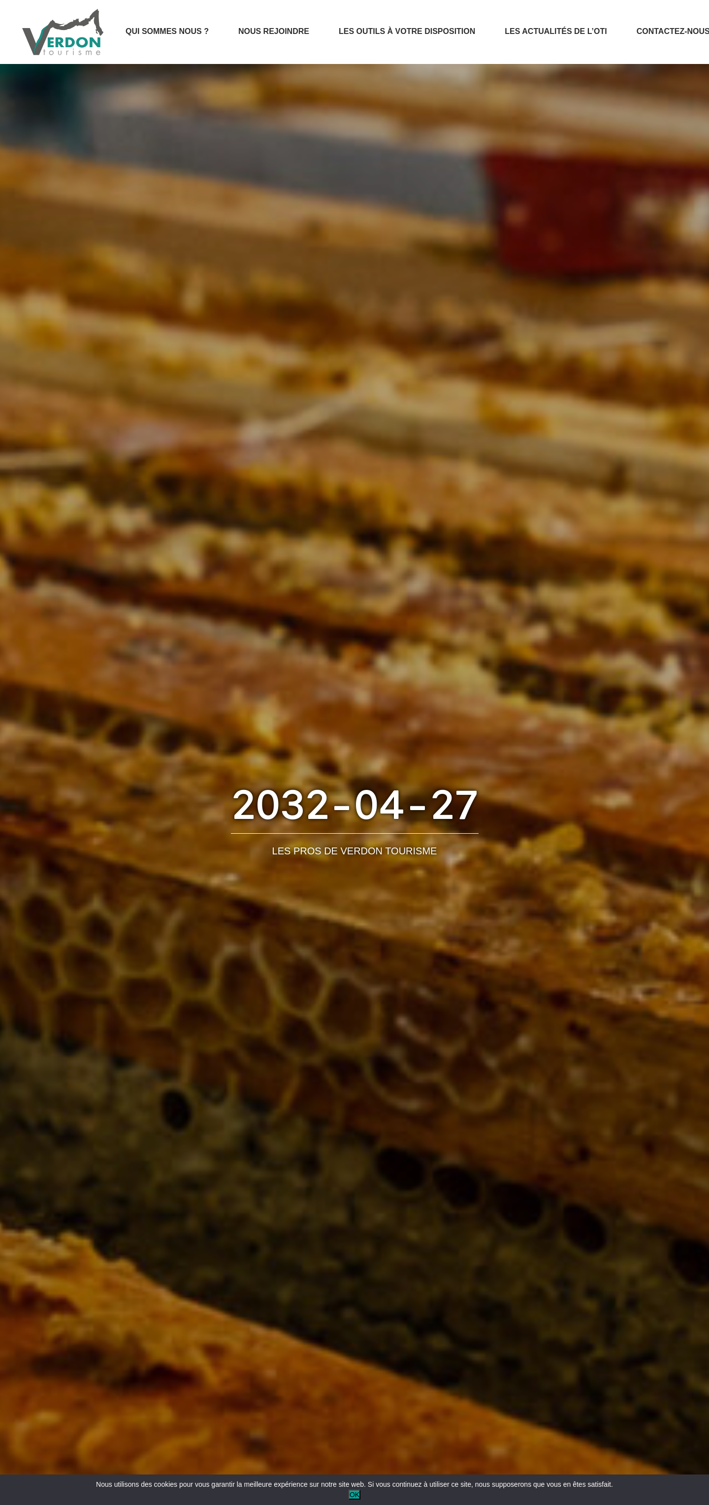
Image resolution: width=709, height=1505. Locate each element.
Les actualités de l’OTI (556, 31)
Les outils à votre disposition (407, 31)
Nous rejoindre (273, 31)
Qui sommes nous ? (167, 31)
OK (354, 1495)
